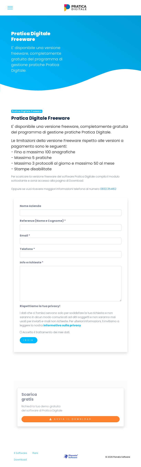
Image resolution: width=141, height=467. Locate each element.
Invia (28, 340)
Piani (35, 453)
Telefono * (27, 249)
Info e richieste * (31, 262)
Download (20, 459)
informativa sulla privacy (62, 325)
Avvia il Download (70, 421)
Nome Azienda (30, 206)
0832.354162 (108, 189)
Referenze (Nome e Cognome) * (43, 221)
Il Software (20, 453)
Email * (25, 236)
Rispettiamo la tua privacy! (40, 306)
